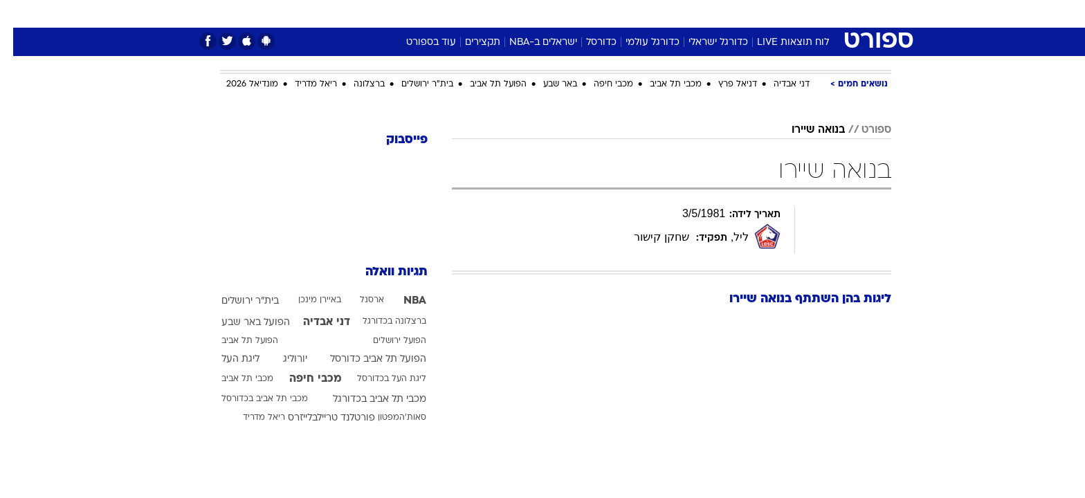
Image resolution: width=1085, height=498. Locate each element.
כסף (613, 13)
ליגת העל (227, 359)
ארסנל (359, 300)
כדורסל (588, 42)
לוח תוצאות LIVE (780, 42)
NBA (401, 300)
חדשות (787, 13)
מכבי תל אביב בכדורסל (251, 399)
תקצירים (469, 42)
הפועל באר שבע (242, 322)
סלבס (651, 13)
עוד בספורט (418, 42)
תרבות (695, 13)
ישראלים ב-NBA (530, 42)
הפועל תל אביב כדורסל (365, 359)
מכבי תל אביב (663, 84)
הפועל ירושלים (386, 341)
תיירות (487, 13)
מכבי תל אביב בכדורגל (366, 399)
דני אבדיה (778, 84)
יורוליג (282, 359)
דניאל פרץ (724, 84)
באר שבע (547, 84)
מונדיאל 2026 (239, 84)
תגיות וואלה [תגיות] (383, 272)
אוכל (577, 13)
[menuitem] (779, 13)
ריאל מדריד (303, 84)
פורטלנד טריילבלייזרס (318, 418)
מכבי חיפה (600, 84)
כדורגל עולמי (639, 42)
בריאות (534, 13)
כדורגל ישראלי (705, 42)
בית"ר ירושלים (414, 84)
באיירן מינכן (306, 300)
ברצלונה (356, 84)
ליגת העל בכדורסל (378, 379)
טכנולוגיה (435, 13)
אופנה (384, 13)
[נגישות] (19, 14)
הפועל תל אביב (485, 84)
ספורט (741, 13)
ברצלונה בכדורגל (381, 321)
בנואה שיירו (805, 130)
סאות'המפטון (389, 418)
